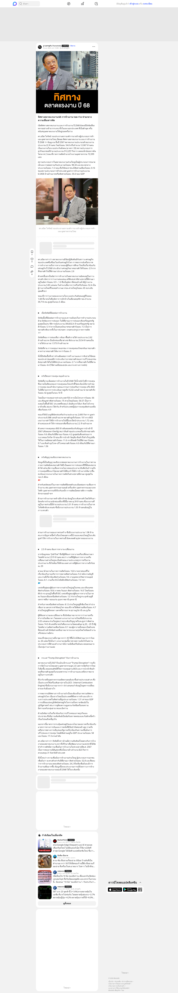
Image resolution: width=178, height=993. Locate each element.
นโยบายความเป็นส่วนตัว (116, 986)
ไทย (122, 990)
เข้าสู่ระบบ (133, 3)
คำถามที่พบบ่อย (127, 981)
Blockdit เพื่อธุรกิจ (114, 990)
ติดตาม (72, 46)
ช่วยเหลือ (118, 981)
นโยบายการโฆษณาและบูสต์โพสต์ (119, 984)
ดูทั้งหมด (67, 903)
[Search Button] (20, 4)
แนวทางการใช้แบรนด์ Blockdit (118, 988)
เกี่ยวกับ (110, 981)
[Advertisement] (89, 24)
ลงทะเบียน (147, 3)
